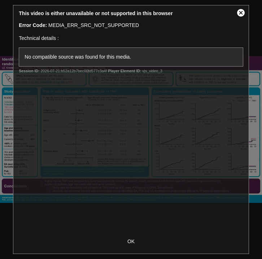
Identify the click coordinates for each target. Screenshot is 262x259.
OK (131, 241)
